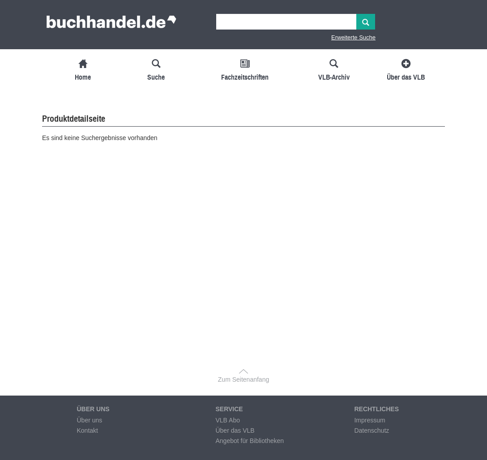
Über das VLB (234, 430)
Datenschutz (371, 430)
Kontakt (87, 430)
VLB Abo (227, 420)
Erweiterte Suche (353, 37)
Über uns (89, 420)
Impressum (369, 420)
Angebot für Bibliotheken (249, 440)
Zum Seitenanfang (243, 379)
